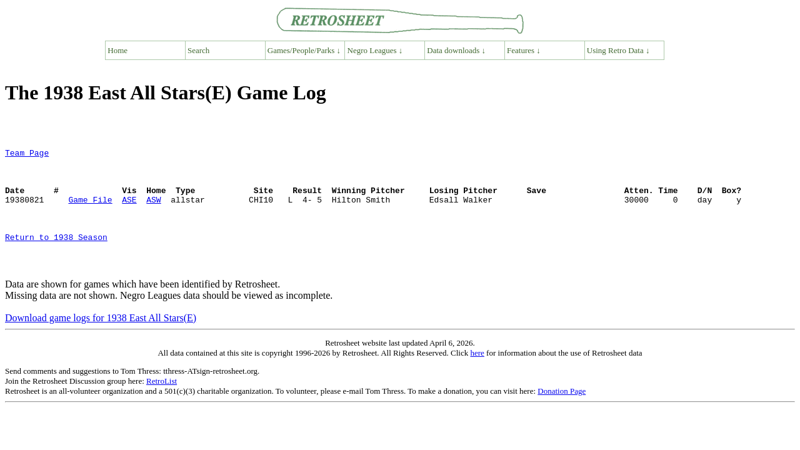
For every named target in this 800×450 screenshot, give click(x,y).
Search (198, 50)
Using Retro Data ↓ (618, 50)
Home (118, 50)
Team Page (27, 154)
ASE (129, 210)
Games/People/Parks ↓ (304, 50)
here (477, 377)
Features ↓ (524, 50)
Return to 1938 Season (56, 255)
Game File (90, 210)
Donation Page (562, 415)
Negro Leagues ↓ (375, 50)
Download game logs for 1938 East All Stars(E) (100, 342)
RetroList (161, 405)
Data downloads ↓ (456, 50)
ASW (153, 210)
